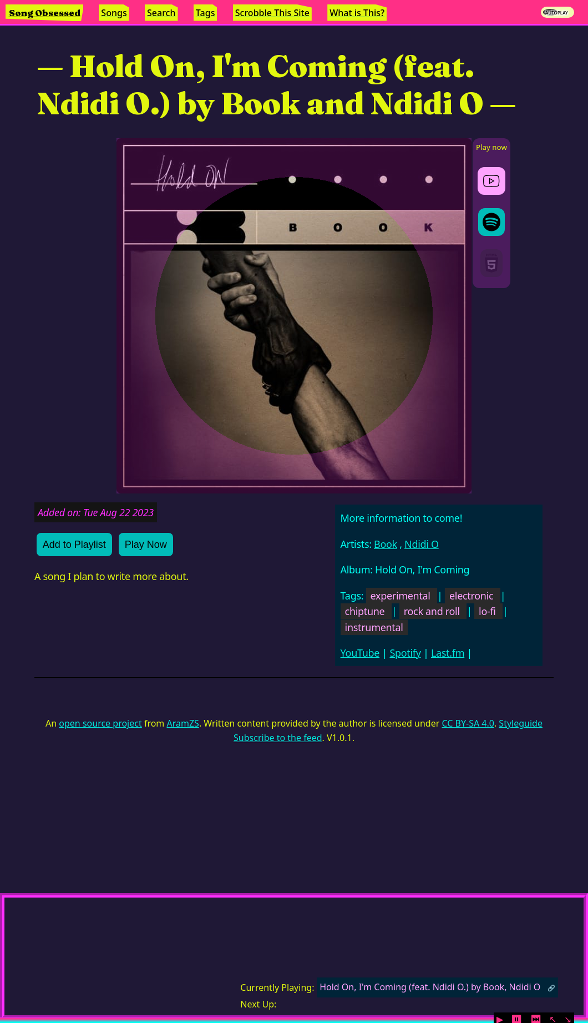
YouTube (360, 652)
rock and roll (432, 611)
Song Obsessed (44, 12)
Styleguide (521, 723)
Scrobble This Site (272, 13)
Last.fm (447, 652)
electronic (471, 595)
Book (385, 544)
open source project (100, 723)
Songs (113, 13)
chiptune (365, 611)
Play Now (146, 544)
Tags (205, 13)
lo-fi (487, 611)
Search (161, 13)
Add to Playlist (74, 544)
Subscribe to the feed (278, 738)
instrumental (374, 627)
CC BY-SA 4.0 (468, 723)
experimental (400, 595)
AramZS (183, 723)
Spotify (404, 652)
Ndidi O (421, 544)
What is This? (357, 13)
